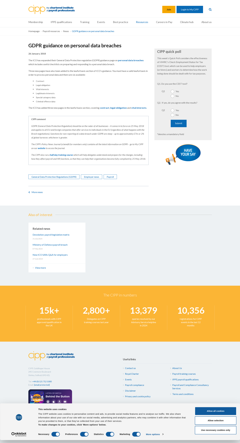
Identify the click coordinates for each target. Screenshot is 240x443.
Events (101, 22)
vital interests (138, 107)
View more (40, 267)
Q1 (163, 91)
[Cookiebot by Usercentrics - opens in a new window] (19, 437)
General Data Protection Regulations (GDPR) (53, 176)
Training (84, 22)
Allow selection (216, 423)
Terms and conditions (183, 394)
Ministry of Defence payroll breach (50, 244)
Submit (178, 123)
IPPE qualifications (61, 22)
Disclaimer (130, 390)
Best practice (120, 22)
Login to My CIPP (190, 9)
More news (37, 192)
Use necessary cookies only (215, 433)
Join (169, 9)
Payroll (110, 176)
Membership (35, 22)
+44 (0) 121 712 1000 (42, 381)
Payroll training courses (184, 373)
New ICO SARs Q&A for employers (50, 254)
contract (104, 107)
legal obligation (118, 107)
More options (153, 437)
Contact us (130, 368)
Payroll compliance (134, 385)
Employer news (91, 176)
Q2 (163, 110)
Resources (142, 22)
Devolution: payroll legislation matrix (51, 234)
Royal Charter (132, 373)
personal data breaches (131, 60)
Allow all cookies (215, 414)
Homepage (34, 31)
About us (206, 22)
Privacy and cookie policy (137, 396)
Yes (177, 91)
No (177, 96)
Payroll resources (51, 31)
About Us (177, 368)
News (66, 31)
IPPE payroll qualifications (185, 379)
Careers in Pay (164, 22)
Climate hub (187, 22)
